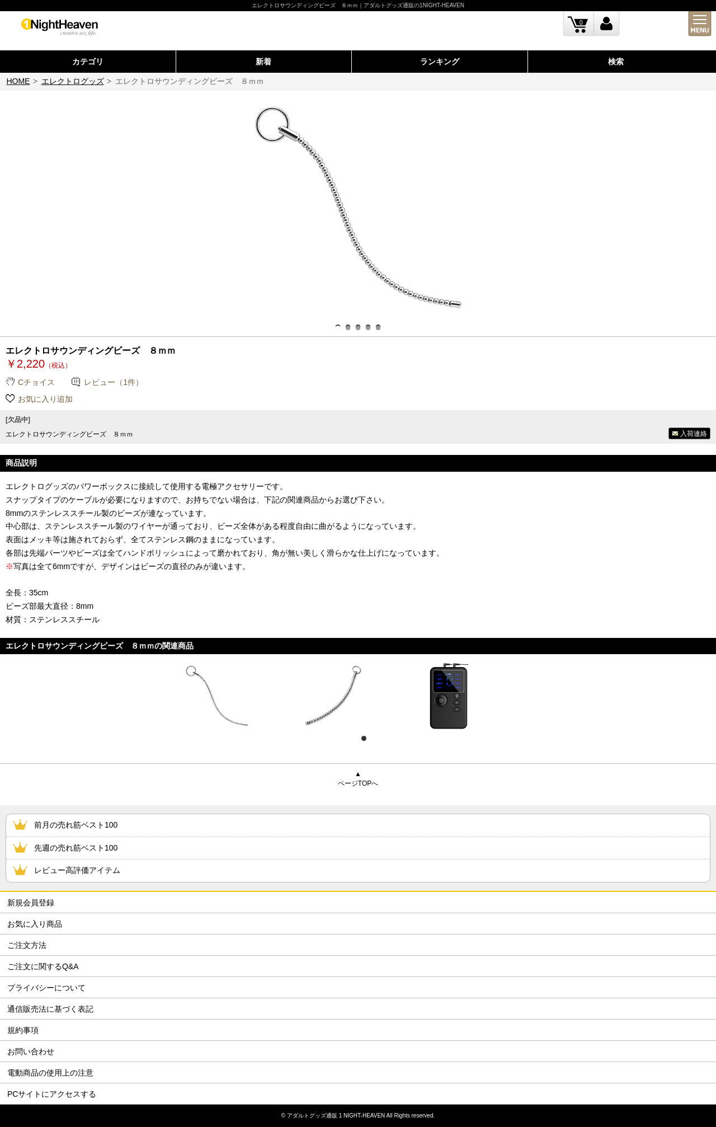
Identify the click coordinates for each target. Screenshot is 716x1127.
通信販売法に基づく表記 (50, 1008)
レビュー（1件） (113, 382)
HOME (18, 81)
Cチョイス (36, 382)
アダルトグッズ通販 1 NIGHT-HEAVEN (336, 1115)
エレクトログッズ (72, 81)
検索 (616, 61)
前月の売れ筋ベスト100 (75, 824)
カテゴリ (87, 61)
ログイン (606, 23)
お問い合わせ (30, 1051)
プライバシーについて (46, 987)
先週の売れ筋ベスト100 (75, 847)
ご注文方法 (26, 945)
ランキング (439, 61)
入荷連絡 (693, 434)
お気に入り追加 (45, 399)
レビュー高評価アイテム (77, 870)
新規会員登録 (30, 902)
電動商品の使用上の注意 (50, 1072)
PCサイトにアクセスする (51, 1094)
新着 (263, 61)
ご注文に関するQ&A (43, 966)
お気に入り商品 (34, 923)
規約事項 (23, 1030)
